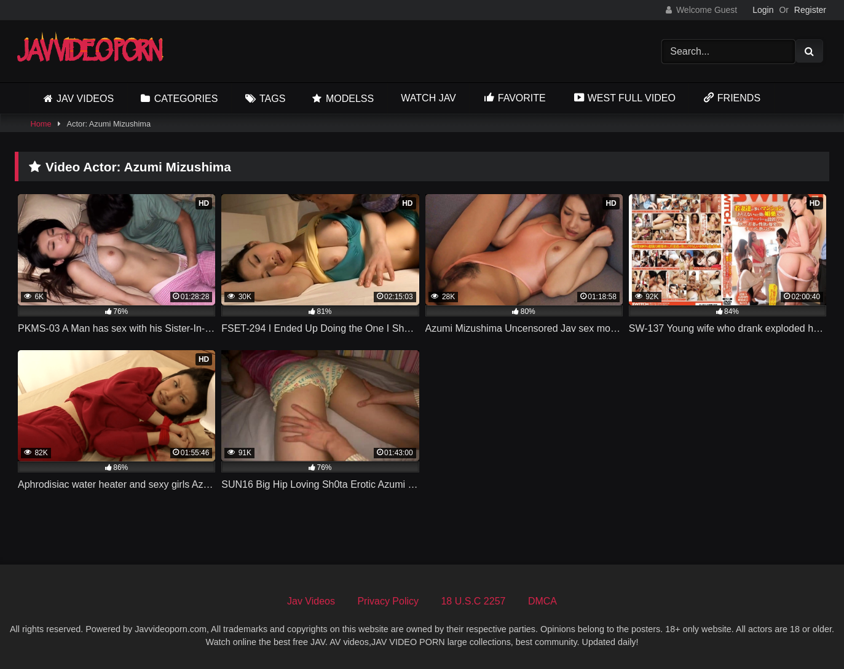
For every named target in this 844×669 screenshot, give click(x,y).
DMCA (542, 601)
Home (40, 123)
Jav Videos (85, 98)
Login (762, 10)
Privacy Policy (388, 601)
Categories (186, 98)
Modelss (350, 98)
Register (810, 10)
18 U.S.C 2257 (473, 601)
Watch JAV (428, 98)
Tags (272, 98)
